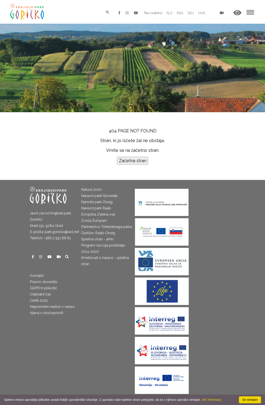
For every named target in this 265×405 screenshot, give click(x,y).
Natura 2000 (91, 189)
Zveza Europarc (94, 220)
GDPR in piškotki (43, 288)
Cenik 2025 (39, 300)
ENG (180, 13)
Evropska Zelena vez (98, 214)
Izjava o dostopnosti (46, 313)
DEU (191, 13)
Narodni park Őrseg (96, 202)
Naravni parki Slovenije (99, 196)
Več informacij (211, 399)
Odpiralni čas (40, 294)
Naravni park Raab (96, 208)
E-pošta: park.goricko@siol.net (54, 232)
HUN (201, 13)
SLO (169, 13)
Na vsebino (153, 13)
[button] (237, 13)
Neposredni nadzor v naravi (52, 307)
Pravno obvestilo (43, 282)
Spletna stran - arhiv (97, 239)
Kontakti (37, 276)
